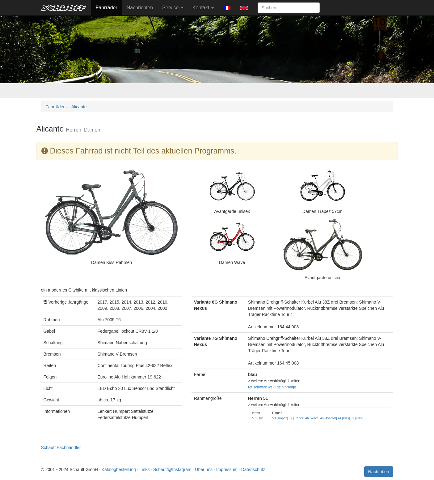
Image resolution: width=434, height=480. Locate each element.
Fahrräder (106, 7)
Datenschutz (253, 469)
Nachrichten (140, 7)
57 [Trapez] (297, 418)
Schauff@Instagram (172, 469)
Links (145, 469)
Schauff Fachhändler (61, 447)
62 (261, 418)
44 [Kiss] (344, 418)
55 (252, 418)
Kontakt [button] (203, 7)
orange (290, 387)
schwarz (260, 387)
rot (250, 387)
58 (256, 418)
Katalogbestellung (119, 469)
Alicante (79, 106)
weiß (272, 387)
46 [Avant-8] (328, 418)
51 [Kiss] (357, 418)
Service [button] (172, 7)
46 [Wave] (312, 418)
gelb (280, 387)
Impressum (227, 469)
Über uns (204, 469)
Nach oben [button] (378, 471)
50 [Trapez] (280, 418)
